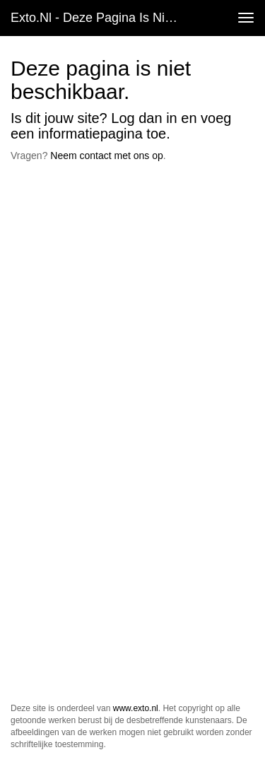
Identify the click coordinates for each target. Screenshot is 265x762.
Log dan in (144, 118)
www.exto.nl (135, 708)
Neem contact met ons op (106, 155)
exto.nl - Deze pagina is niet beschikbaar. (101, 18)
